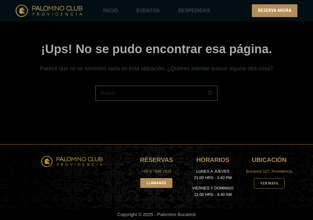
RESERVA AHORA (274, 10)
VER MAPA (269, 183)
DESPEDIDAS (194, 10)
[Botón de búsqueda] (210, 93)
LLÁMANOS (156, 183)
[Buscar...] (148, 93)
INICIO (110, 10)
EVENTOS (148, 10)
